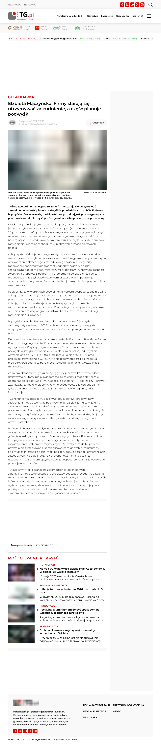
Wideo (117, 711)
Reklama (30, 4)
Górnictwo (92, 16)
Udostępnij (96, 122)
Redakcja (14, 4)
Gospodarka (122, 16)
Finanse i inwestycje (54, 585)
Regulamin (90, 717)
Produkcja (47, 606)
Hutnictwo (47, 565)
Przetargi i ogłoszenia (128, 705)
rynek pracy (44, 545)
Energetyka (107, 16)
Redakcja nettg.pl (95, 711)
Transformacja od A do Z (69, 16)
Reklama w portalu (96, 705)
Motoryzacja (49, 626)
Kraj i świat (137, 16)
